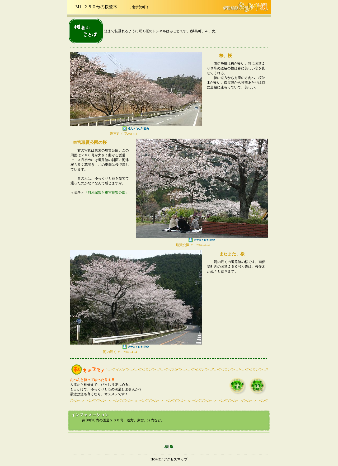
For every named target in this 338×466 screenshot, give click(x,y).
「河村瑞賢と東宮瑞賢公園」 (106, 193)
